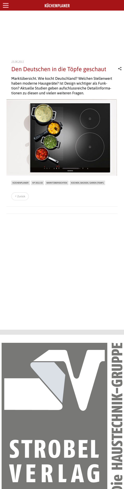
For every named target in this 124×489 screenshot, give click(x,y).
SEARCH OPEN (118, 15)
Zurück (19, 196)
